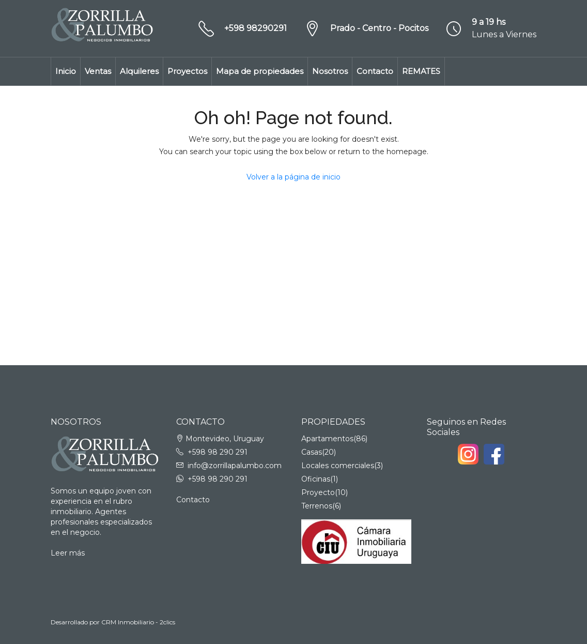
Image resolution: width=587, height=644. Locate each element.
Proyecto (318, 492)
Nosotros (330, 71)
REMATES (421, 71)
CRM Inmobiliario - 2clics (138, 622)
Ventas (98, 71)
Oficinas (315, 479)
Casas (311, 452)
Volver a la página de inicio (293, 177)
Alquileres (139, 71)
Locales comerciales (337, 465)
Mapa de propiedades (259, 71)
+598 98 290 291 (218, 452)
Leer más (68, 553)
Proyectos (187, 71)
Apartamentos (327, 438)
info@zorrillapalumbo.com (235, 465)
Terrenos (316, 506)
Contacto (375, 71)
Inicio (65, 71)
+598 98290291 (255, 28)
